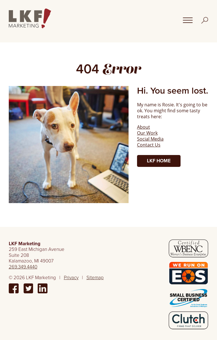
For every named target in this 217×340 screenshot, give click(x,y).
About (143, 127)
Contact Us (148, 145)
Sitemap (95, 278)
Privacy (71, 278)
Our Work (147, 133)
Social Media (150, 139)
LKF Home (159, 161)
